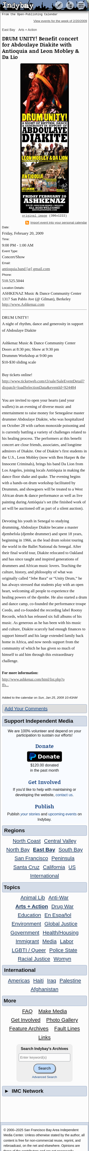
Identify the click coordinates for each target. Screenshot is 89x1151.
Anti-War (58, 897)
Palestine (70, 981)
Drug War (62, 906)
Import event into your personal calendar (56, 223)
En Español (57, 915)
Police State (63, 950)
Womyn (62, 959)
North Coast (27, 841)
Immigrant (27, 941)
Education (29, 915)
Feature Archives (28, 1028)
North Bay (18, 850)
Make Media (52, 1011)
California (54, 867)
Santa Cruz (26, 867)
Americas (19, 981)
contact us (64, 795)
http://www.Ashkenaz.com (23, 304)
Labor (66, 941)
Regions (14, 830)
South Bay (71, 850)
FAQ (27, 1011)
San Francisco (31, 858)
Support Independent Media (38, 721)
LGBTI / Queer (29, 950)
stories (30, 814)
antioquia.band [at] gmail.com (26, 269)
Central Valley (60, 841)
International (44, 876)
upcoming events (62, 814)
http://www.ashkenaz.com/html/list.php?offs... (33, 682)
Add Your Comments (26, 708)
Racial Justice (34, 959)
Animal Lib (32, 897)
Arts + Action (27, 30)
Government (25, 933)
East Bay (8, 30)
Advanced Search (44, 1077)
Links (44, 1037)
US (72, 867)
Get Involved (26, 1020)
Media (49, 941)
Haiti (38, 981)
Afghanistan (44, 989)
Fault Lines (67, 1028)
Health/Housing (60, 933)
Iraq (51, 981)
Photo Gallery (62, 1020)
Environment (26, 924)
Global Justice (61, 924)
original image (34, 216)
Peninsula (63, 858)
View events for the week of (60, 21)
